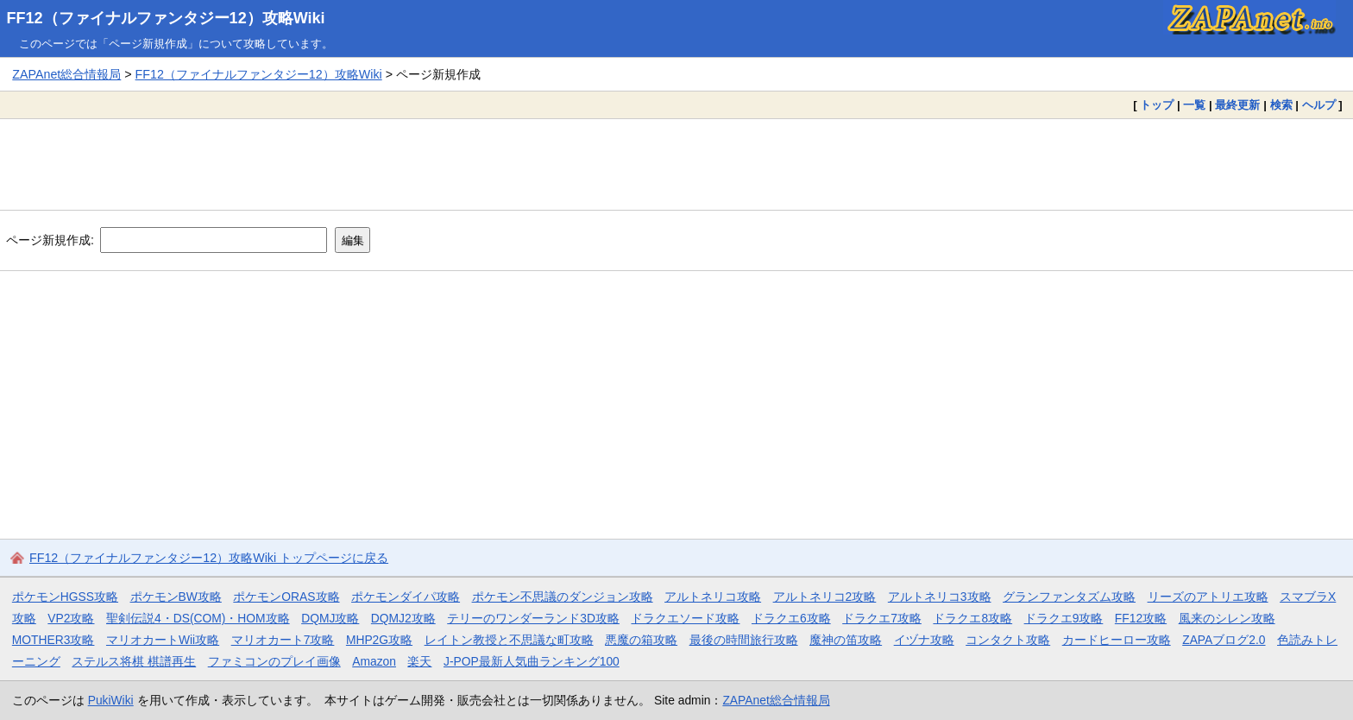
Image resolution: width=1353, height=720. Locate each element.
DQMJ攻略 (330, 618)
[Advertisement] (676, 164)
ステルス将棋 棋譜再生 (134, 661)
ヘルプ (1319, 104)
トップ (1157, 104)
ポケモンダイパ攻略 (405, 596)
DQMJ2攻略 (403, 618)
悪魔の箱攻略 (641, 640)
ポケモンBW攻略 (176, 596)
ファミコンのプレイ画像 (274, 661)
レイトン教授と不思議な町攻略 (509, 640)
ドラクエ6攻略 (791, 618)
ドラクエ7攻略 (882, 618)
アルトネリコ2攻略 (825, 596)
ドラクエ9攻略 (1064, 618)
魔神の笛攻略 (845, 640)
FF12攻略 (1141, 618)
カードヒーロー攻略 (1116, 640)
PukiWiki (111, 700)
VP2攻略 (70, 618)
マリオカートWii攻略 (162, 640)
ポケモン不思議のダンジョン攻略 (562, 596)
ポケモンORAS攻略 (286, 596)
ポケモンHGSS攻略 (65, 596)
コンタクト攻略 (1008, 640)
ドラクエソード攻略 (685, 618)
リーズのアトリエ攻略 (1208, 596)
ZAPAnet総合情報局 (66, 74)
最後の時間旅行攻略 (743, 640)
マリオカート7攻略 (283, 640)
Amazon (374, 661)
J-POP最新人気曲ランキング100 (532, 661)
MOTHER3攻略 (53, 640)
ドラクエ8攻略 (972, 618)
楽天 (419, 661)
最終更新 (1237, 104)
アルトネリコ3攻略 (939, 596)
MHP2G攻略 (379, 640)
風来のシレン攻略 (1227, 618)
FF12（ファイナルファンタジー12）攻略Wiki (166, 18)
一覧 (1194, 104)
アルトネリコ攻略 (712, 596)
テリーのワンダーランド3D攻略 (533, 618)
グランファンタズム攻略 (1069, 596)
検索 (1281, 104)
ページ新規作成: (50, 240)
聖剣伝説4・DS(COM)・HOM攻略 (198, 618)
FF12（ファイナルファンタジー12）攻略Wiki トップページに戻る (208, 558)
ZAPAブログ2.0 (1223, 640)
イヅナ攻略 (924, 640)
